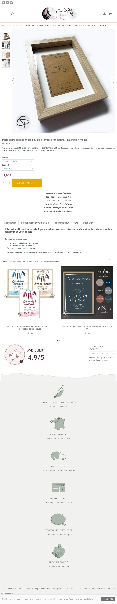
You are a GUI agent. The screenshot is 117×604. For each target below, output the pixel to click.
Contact (28, 588)
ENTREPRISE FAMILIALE (58, 562)
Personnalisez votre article (35, 222)
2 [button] (59, 340)
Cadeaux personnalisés (93, 588)
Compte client (39, 588)
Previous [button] (109, 260)
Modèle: (5, 157)
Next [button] (113, 260)
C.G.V (66, 588)
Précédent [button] (13, 81)
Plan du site (76, 588)
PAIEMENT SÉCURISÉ (58, 498)
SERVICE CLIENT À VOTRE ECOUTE (58, 530)
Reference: (6, 143)
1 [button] (57, 340)
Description (10, 222)
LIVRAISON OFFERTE (58, 466)
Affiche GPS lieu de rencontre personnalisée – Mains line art (87, 327)
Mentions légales (54, 588)
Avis (76, 222)
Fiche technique (61, 222)
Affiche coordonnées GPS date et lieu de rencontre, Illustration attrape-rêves (30, 327)
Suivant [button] (113, 81)
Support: (6, 165)
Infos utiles (89, 222)
